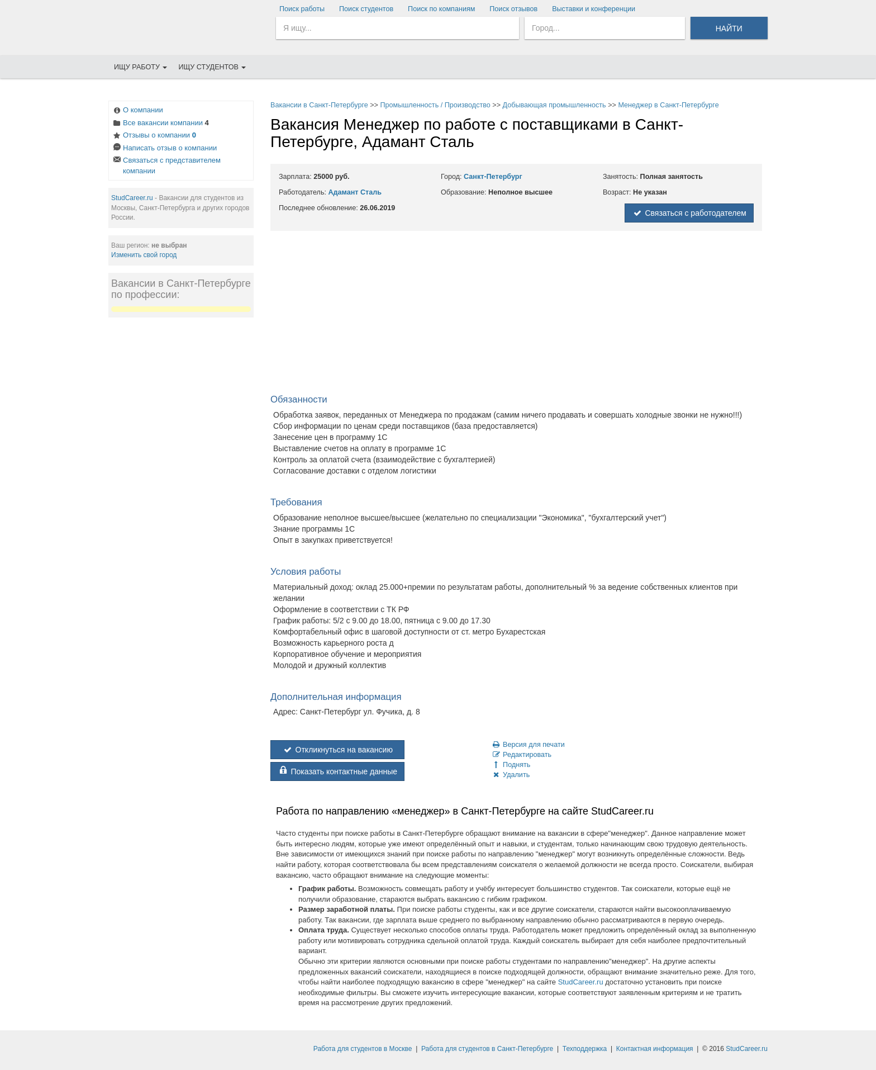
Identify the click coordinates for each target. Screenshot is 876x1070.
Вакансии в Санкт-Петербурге (319, 105)
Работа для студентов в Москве (362, 1049)
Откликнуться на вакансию (337, 749)
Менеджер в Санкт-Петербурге (668, 105)
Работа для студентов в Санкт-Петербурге (487, 1049)
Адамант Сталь (355, 192)
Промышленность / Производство (435, 105)
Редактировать (521, 755)
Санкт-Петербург (493, 177)
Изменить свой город (144, 255)
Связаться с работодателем (689, 213)
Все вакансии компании (160, 124)
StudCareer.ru (132, 198)
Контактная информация (654, 1049)
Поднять (510, 765)
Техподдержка (585, 1049)
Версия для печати (528, 745)
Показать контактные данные (337, 771)
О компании (137, 111)
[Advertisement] (181, 494)
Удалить (510, 775)
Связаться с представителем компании (166, 165)
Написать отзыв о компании (164, 149)
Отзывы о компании (154, 136)
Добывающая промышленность (554, 105)
